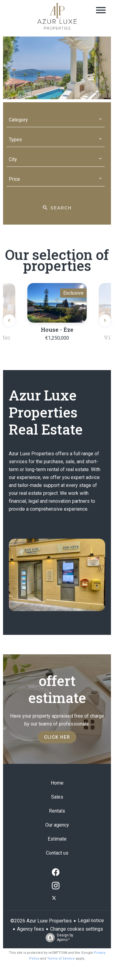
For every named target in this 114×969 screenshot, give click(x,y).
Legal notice (91, 920)
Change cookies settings (76, 929)
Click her (57, 737)
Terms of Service (61, 958)
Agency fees (30, 929)
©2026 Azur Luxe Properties (41, 921)
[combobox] (55, 120)
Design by (58, 937)
